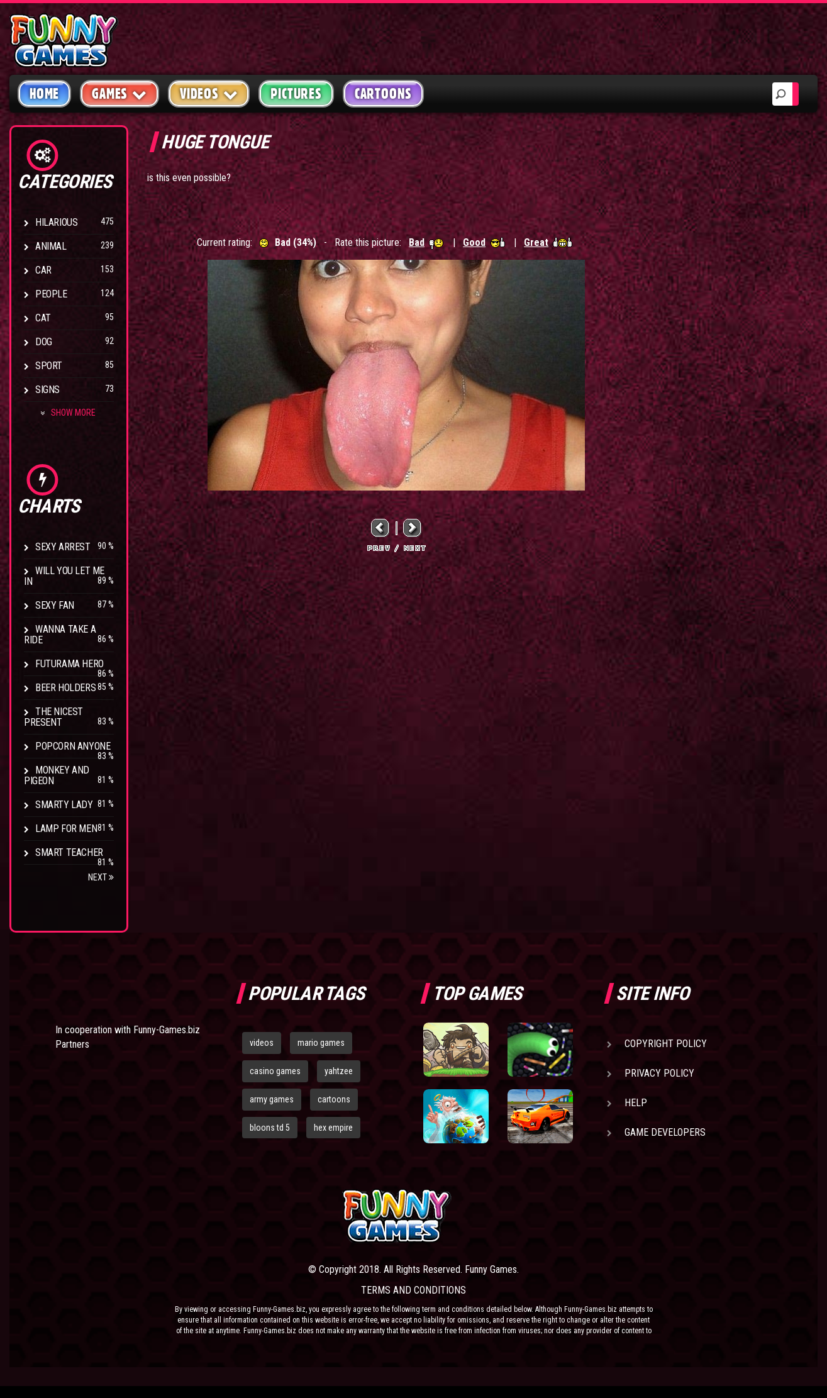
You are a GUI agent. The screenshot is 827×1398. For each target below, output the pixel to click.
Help (635, 1103)
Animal (51, 246)
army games (272, 1099)
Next (101, 877)
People (51, 294)
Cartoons (383, 94)
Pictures (295, 94)
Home (44, 94)
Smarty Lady (64, 805)
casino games (275, 1071)
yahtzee (339, 1071)
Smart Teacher (69, 852)
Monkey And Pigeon (56, 775)
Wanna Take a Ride (60, 634)
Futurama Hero (69, 664)
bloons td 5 (270, 1128)
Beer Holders (65, 688)
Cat (43, 318)
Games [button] (119, 93)
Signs (47, 390)
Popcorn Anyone (72, 746)
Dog (43, 342)
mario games (321, 1043)
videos (262, 1043)
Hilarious (56, 222)
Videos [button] (209, 93)
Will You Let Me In (64, 576)
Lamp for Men (66, 829)
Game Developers (665, 1132)
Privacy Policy (659, 1073)
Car (43, 270)
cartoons (334, 1099)
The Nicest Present (53, 717)
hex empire (333, 1128)
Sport (48, 366)
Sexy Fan (54, 605)
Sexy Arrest (63, 547)
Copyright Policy (665, 1044)
